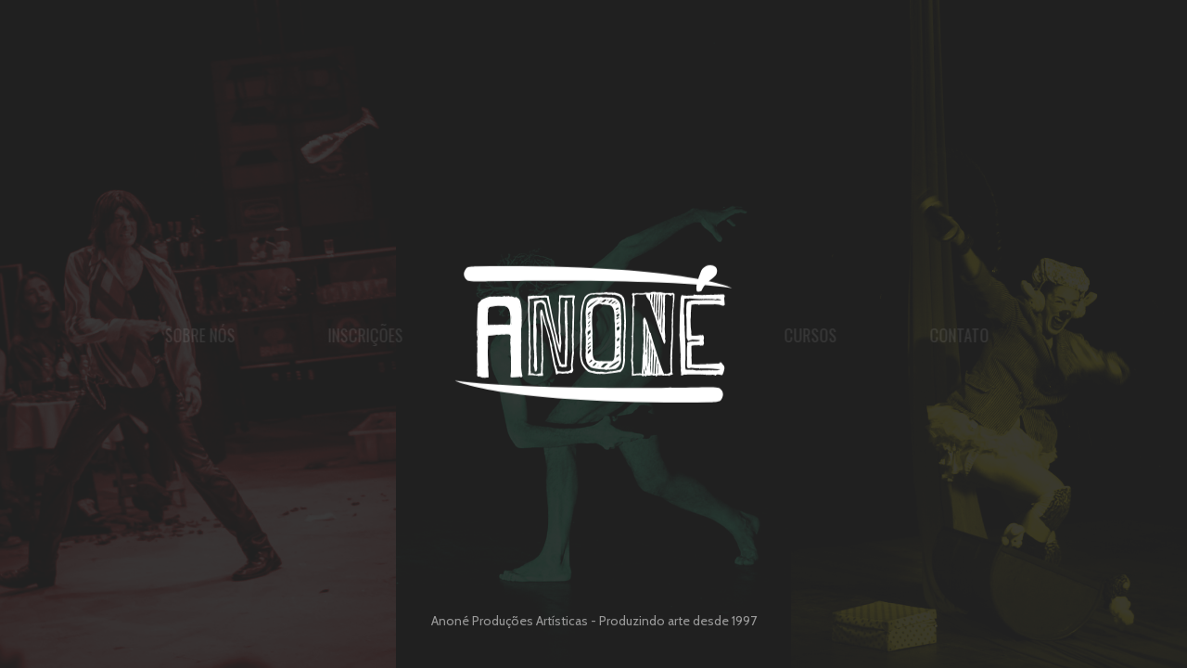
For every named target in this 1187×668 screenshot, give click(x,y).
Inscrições (324, 335)
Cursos (851, 335)
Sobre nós (158, 335)
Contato (1000, 335)
